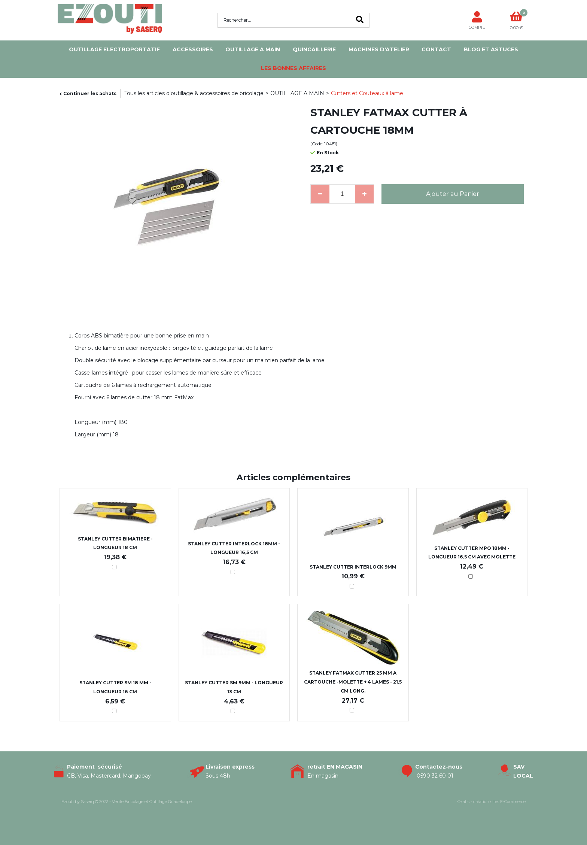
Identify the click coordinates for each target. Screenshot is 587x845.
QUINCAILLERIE (314, 49)
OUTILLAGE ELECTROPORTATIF (114, 49)
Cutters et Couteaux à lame (367, 93)
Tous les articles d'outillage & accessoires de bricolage (194, 93)
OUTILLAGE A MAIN (252, 49)
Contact (436, 49)
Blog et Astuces (491, 49)
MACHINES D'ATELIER (379, 49)
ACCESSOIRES (193, 49)
